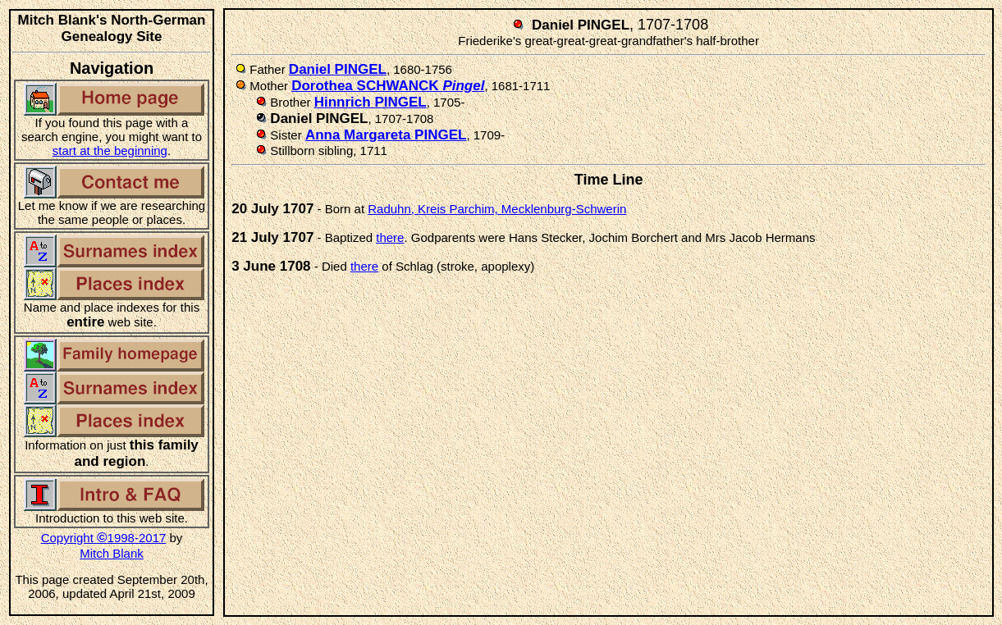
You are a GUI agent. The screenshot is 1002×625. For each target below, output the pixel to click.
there (390, 237)
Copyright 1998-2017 (104, 538)
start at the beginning (110, 150)
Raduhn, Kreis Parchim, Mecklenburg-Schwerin (497, 209)
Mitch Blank (112, 553)
